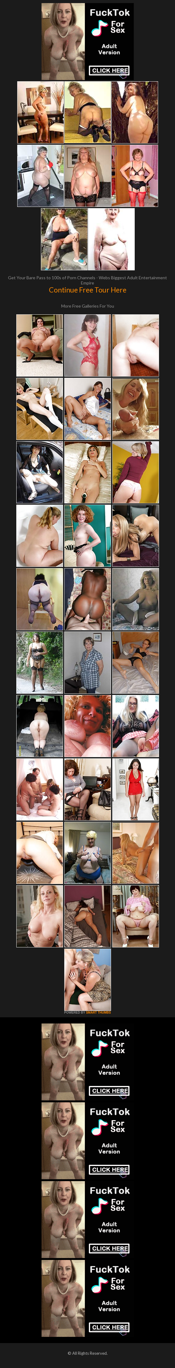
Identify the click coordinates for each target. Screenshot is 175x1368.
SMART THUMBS (98, 1012)
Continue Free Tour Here (87, 289)
